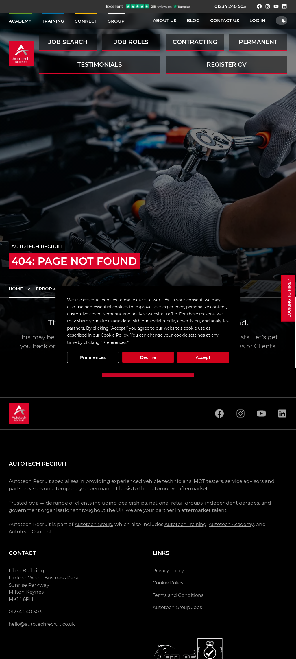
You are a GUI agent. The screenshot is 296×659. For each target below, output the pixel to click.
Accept (203, 357)
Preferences (93, 357)
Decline (148, 357)
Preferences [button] (114, 342)
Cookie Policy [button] (114, 335)
